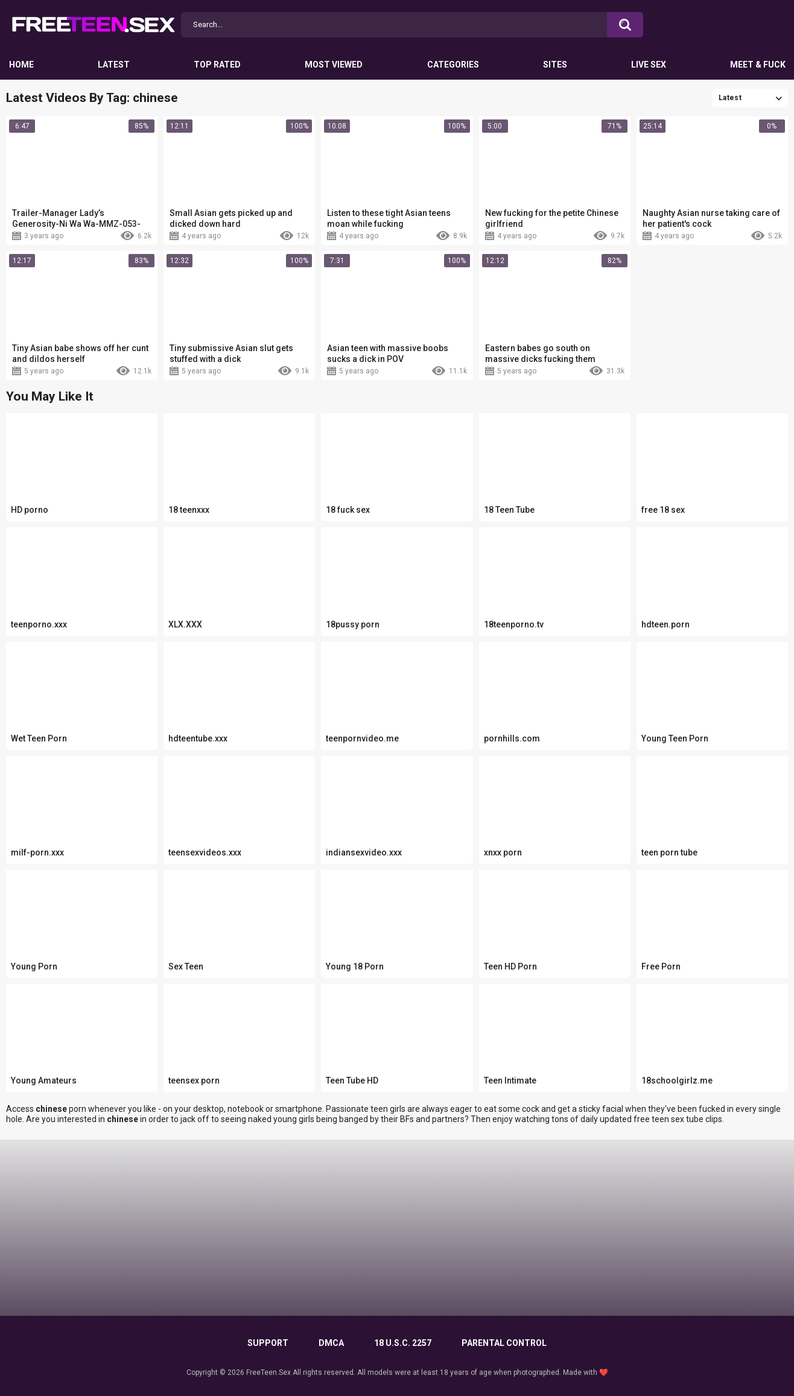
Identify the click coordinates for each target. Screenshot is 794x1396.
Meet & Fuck (758, 64)
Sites (555, 64)
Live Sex (648, 64)
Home (21, 64)
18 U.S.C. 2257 (402, 1343)
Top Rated (217, 64)
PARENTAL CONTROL (504, 1343)
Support (267, 1343)
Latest (114, 64)
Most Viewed (334, 64)
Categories (453, 64)
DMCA (331, 1343)
